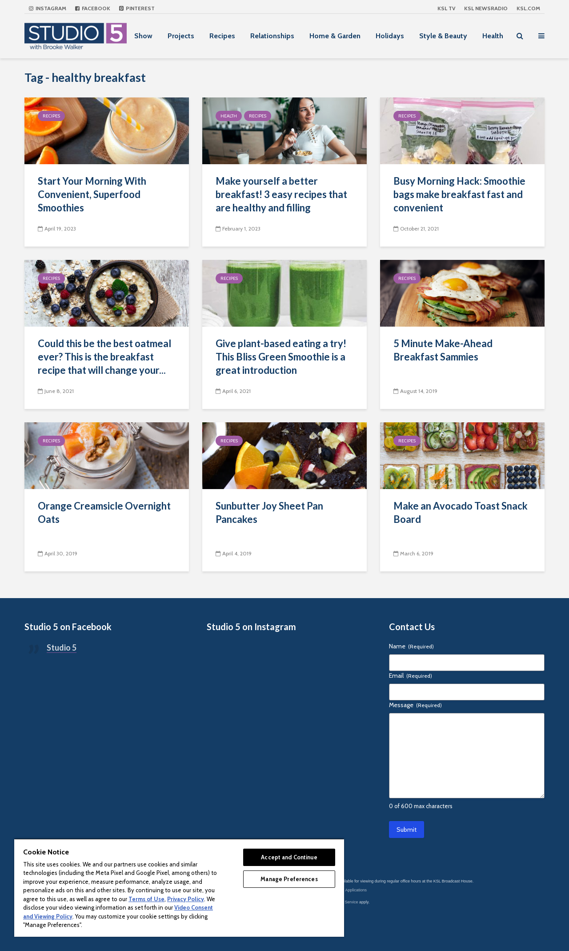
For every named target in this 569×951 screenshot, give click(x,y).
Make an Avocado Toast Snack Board (460, 512)
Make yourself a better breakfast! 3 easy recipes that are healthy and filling (281, 194)
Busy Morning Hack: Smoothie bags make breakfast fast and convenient (459, 194)
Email (410, 676)
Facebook (92, 8)
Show (143, 36)
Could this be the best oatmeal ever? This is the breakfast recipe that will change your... (104, 356)
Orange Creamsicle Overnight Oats (104, 512)
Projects (181, 36)
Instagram (47, 8)
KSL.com (528, 8)
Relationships (272, 36)
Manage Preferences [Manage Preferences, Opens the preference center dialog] (288, 878)
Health (492, 36)
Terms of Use (146, 898)
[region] (179, 887)
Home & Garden (335, 36)
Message (415, 705)
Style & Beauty (443, 36)
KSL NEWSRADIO (486, 8)
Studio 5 (61, 647)
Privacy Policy (185, 898)
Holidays (390, 36)
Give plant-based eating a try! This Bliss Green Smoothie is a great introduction (281, 356)
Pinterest (137, 8)
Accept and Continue (289, 857)
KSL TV (446, 8)
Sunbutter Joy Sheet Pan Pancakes (269, 512)
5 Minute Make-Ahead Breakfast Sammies (443, 350)
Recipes (222, 36)
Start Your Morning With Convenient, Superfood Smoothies (92, 194)
